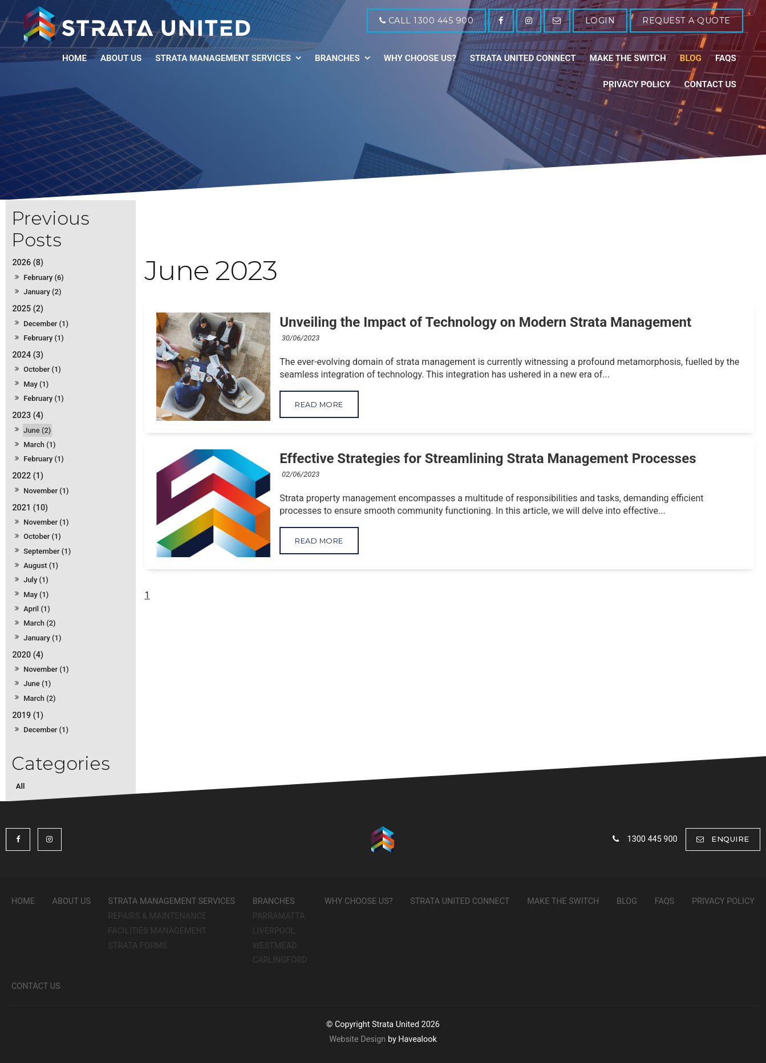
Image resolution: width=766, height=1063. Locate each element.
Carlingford (280, 960)
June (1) (37, 683)
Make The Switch (628, 58)
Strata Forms (137, 946)
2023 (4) (27, 415)
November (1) (45, 490)
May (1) (35, 384)
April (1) (36, 608)
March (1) (39, 444)
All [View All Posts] (20, 786)
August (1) (40, 565)
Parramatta (279, 916)
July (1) (35, 579)
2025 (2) (27, 309)
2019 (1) (27, 715)
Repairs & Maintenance (157, 916)
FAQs (725, 58)
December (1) (45, 323)
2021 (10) (30, 508)
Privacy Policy (636, 84)
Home (74, 58)
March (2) (39, 623)
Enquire (730, 838)
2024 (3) (27, 355)
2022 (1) (27, 476)
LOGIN (600, 20)
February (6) (43, 277)
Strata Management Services (223, 58)
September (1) (47, 551)
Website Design (357, 1039)
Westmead (275, 946)
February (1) (43, 338)
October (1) (42, 369)
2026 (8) (27, 262)
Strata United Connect (523, 58)
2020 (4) (27, 655)
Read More (319, 404)
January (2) (42, 291)
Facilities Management (157, 931)
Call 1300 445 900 (429, 20)
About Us (120, 58)
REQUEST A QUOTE (686, 20)
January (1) (42, 638)
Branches (337, 58)
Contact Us (710, 84)
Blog (691, 58)
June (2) (37, 430)
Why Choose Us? (420, 58)
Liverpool (274, 931)
